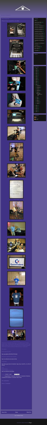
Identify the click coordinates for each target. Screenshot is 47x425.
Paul (36, 117)
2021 (36, 76)
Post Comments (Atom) (19, 415)
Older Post (29, 412)
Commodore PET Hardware (7, 377)
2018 (36, 81)
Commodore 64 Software (38, 31)
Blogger (30, 422)
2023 (36, 73)
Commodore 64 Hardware (39, 29)
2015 (36, 105)
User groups (36, 50)
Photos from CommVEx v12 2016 (39, 94)
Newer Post (4, 412)
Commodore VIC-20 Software (39, 43)
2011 (36, 111)
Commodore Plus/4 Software (39, 38)
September (38, 90)
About (35, 20)
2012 (36, 110)
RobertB (37, 119)
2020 (36, 78)
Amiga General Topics (38, 22)
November (38, 87)
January (38, 103)
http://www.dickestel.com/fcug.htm (8, 371)
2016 (36, 84)
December (38, 85)
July (37, 97)
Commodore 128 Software (39, 27)
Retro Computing (37, 46)
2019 (36, 79)
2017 (36, 82)
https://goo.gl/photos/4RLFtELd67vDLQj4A (9, 354)
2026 (36, 68)
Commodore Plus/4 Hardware (39, 36)
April (37, 98)
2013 (36, 108)
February (38, 101)
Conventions (14, 377)
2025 (36, 70)
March (38, 100)
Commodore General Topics (39, 33)
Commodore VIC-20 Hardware (39, 40)
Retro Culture (19, 377)
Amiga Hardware (37, 24)
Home (16, 412)
